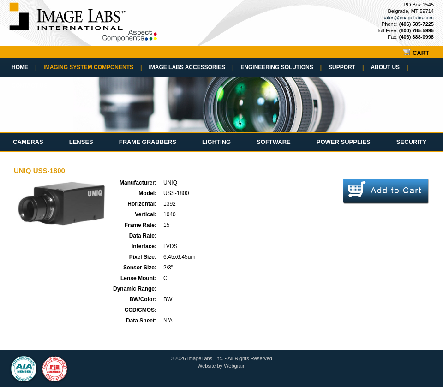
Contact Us (30, 86)
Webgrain (234, 366)
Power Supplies (344, 141)
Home (24, 67)
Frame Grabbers (147, 141)
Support (346, 67)
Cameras (28, 141)
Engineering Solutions (281, 67)
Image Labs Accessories (191, 67)
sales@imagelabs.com (408, 17)
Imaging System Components (92, 67)
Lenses (81, 141)
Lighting (216, 141)
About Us (389, 67)
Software (274, 141)
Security (411, 141)
